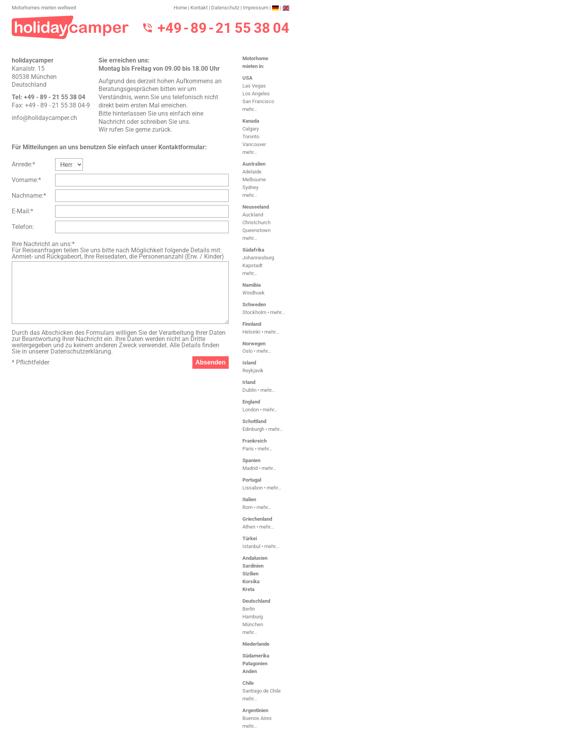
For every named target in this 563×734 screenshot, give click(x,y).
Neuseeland (255, 207)
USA (247, 78)
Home (180, 8)
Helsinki (251, 332)
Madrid (250, 468)
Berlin (248, 609)
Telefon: (23, 226)
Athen (248, 527)
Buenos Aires (257, 718)
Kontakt (199, 8)
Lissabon (252, 488)
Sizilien (250, 574)
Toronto (250, 136)
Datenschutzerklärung (80, 351)
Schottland (254, 421)
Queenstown (256, 230)
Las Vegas (254, 86)
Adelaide (252, 172)
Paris (248, 449)
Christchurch (256, 222)
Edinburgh (253, 429)
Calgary (250, 129)
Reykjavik (253, 370)
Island (249, 363)
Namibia (251, 285)
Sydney (250, 187)
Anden (249, 671)
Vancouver (254, 144)
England (251, 402)
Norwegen (253, 343)
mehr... (249, 109)
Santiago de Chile (261, 691)
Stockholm (254, 312)
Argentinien (255, 710)
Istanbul (251, 546)
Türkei (249, 538)
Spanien (251, 460)
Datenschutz (225, 8)
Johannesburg (258, 258)
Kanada (250, 121)
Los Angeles (256, 93)
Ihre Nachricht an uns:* (43, 244)
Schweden (254, 304)
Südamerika (255, 656)
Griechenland (257, 519)
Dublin (249, 390)
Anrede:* (23, 164)
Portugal (251, 480)
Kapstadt (252, 265)
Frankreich (254, 441)
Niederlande (255, 644)
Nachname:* (29, 195)
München (252, 624)
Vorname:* (26, 180)
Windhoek (253, 293)
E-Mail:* (22, 211)
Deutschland (256, 601)
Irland (248, 382)
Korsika (251, 581)
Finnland (251, 324)
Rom (247, 507)
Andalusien (254, 558)
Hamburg (252, 617)
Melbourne (254, 179)
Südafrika (253, 250)
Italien (249, 499)
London (250, 410)
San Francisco (258, 101)
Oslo (247, 351)
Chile (248, 683)
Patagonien (254, 663)
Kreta (248, 589)
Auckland (252, 215)
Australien (253, 164)
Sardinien (253, 566)
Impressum (255, 8)
